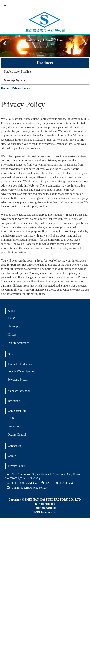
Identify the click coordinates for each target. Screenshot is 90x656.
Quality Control (17, 434)
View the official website (30, 562)
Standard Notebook (19, 390)
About (11, 310)
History (12, 334)
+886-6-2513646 (28, 483)
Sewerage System (14, 80)
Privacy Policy (21, 88)
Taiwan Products (45, 503)
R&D (11, 417)
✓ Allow (5, 528)
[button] (85, 43)
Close (3, 520)
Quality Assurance (18, 342)
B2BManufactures (45, 508)
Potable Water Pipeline (17, 71)
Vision (11, 317)
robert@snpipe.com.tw (34, 487)
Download (14, 400)
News (11, 354)
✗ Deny (5, 533)
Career (12, 455)
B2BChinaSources (45, 512)
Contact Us (14, 445)
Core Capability (17, 410)
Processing (14, 426)
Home (5, 88)
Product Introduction (20, 364)
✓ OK (14, 653)
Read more (8, 562)
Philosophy (14, 326)
